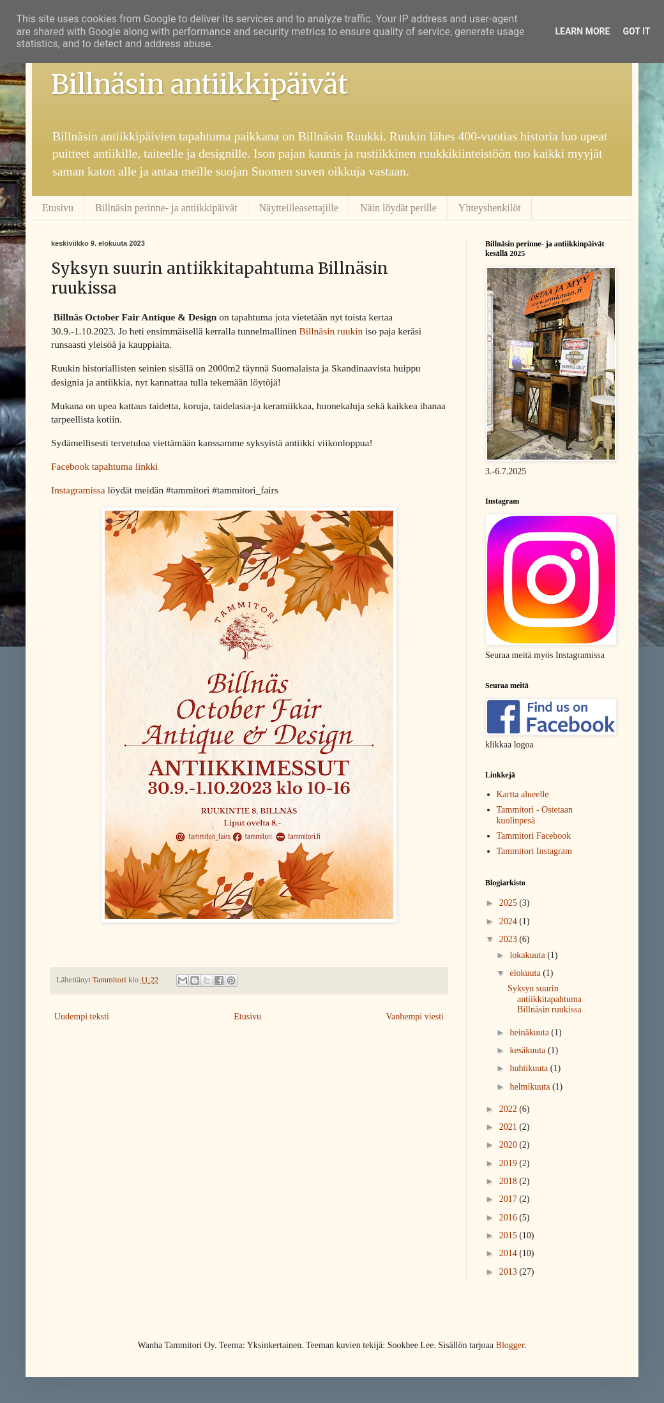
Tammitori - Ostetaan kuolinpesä (535, 815)
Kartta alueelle (523, 794)
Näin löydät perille (398, 207)
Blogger (510, 1345)
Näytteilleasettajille (298, 207)
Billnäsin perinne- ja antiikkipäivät (166, 207)
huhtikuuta (529, 1068)
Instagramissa (78, 489)
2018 (509, 1181)
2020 (509, 1145)
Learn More (582, 31)
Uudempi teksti (81, 1016)
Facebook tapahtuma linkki (104, 466)
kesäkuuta (528, 1050)
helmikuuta (530, 1087)
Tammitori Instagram (534, 851)
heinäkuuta (530, 1032)
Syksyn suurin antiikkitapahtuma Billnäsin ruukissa (545, 999)
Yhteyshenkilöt (489, 207)
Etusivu (57, 207)
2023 (509, 939)
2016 (509, 1217)
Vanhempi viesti (415, 1016)
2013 (509, 1272)
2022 (509, 1109)
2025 (509, 903)
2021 (509, 1127)
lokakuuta (528, 955)
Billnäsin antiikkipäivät (199, 84)
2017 (509, 1199)
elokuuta (526, 973)
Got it (636, 31)
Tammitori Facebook (534, 836)
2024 (509, 921)
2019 (509, 1163)
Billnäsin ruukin (331, 331)
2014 (509, 1253)
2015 (509, 1235)
